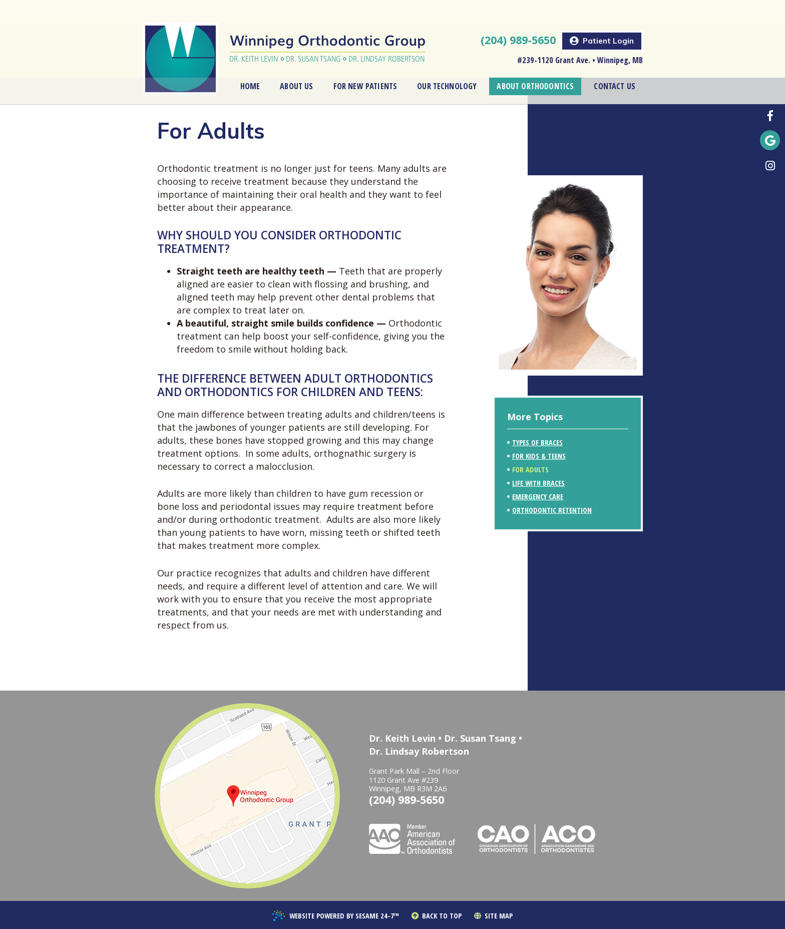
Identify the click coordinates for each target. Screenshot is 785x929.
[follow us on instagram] (770, 165)
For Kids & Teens (539, 456)
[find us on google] (770, 140)
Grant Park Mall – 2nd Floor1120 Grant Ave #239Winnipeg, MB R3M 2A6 (414, 780)
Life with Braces (538, 483)
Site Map (493, 915)
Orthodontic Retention (552, 510)
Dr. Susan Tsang (480, 738)
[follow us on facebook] (770, 115)
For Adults (530, 469)
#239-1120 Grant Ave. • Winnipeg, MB (580, 37)
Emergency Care (537, 496)
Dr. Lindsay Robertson (419, 751)
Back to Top (437, 915)
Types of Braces (537, 442)
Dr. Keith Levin (402, 738)
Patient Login (602, 18)
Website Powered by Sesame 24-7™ (335, 916)
